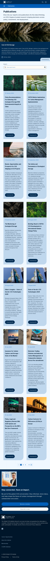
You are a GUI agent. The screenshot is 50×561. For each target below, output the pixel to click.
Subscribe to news (25, 509)
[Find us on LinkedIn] (2, 529)
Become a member (25, 504)
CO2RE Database (6, 546)
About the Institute (6, 540)
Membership (5, 543)
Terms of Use (15, 557)
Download (45, 59)
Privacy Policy (5, 557)
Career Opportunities (7, 537)
